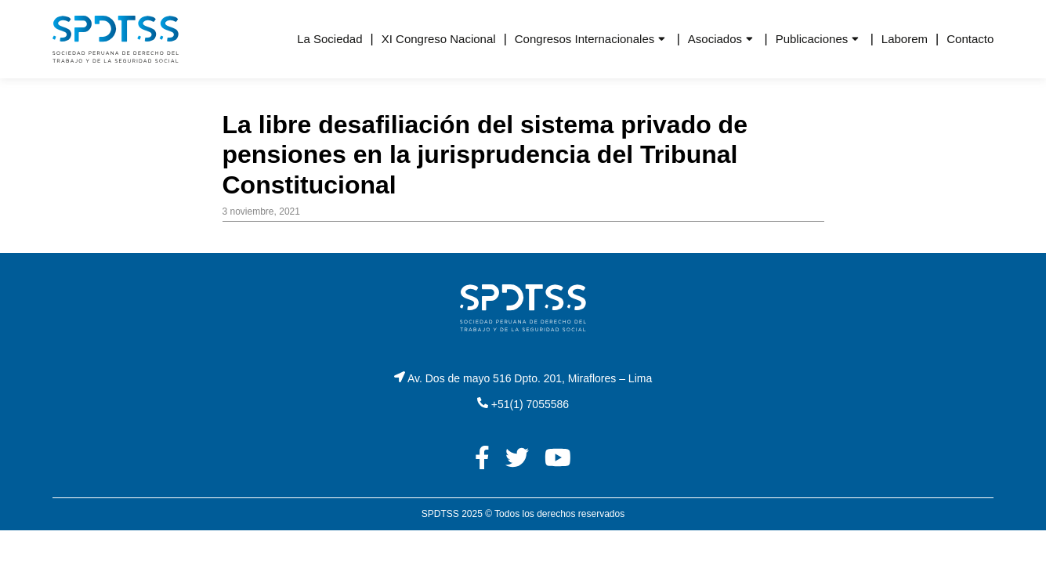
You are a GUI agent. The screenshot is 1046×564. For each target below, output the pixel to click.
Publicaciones (812, 38)
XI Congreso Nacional (439, 38)
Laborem (904, 38)
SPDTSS (440, 513)
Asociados (715, 38)
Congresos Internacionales (584, 38)
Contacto (970, 38)
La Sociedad (329, 38)
